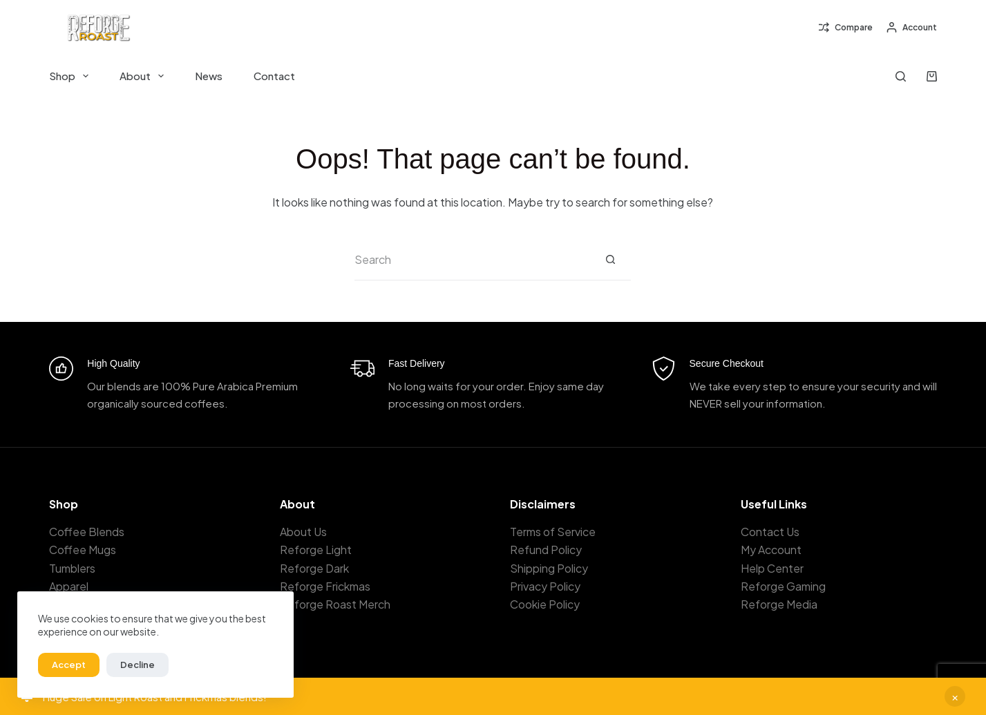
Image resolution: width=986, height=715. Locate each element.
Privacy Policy (545, 586)
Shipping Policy (549, 568)
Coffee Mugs (82, 549)
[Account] (912, 28)
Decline (137, 664)
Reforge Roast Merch (335, 604)
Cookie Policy (545, 604)
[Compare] (846, 28)
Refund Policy (546, 549)
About (144, 76)
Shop (71, 76)
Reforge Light (316, 549)
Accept (69, 664)
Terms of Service (553, 531)
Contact (274, 75)
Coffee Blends (86, 531)
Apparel (68, 586)
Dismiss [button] (955, 696)
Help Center (772, 568)
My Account (771, 549)
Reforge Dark (314, 568)
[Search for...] (471, 259)
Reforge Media (779, 604)
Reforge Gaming (783, 586)
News (208, 75)
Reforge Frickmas (325, 586)
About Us (303, 531)
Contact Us (770, 531)
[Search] (900, 76)
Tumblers (72, 568)
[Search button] (610, 259)
